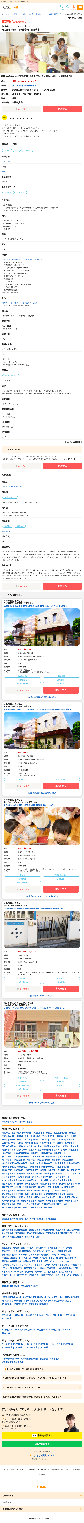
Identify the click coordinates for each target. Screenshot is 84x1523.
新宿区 (49, 1133)
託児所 (5, 1233)
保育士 (4, 171)
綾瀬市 (47, 1174)
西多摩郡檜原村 (45, 1150)
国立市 (14, 1146)
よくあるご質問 (9, 1470)
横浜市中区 (47, 1153)
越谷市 (5, 1187)
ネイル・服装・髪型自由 (39, 1255)
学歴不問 (18, 1268)
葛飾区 (35, 1140)
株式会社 (73, 1258)
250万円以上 (7, 1318)
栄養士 (5, 1359)
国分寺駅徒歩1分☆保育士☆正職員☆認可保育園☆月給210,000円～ (29, 805)
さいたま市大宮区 (9, 1177)
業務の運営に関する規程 (60, 1470)
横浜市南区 (58, 1153)
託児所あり (28, 1297)
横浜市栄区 (56, 1160)
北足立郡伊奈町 (8, 1194)
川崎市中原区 (59, 1163)
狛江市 (29, 1146)
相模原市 (72, 1150)
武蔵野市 (70, 1140)
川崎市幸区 (47, 1163)
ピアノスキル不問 (54, 1251)
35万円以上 (42, 1330)
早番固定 (25, 1286)
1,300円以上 (19, 1347)
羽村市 (12, 1150)
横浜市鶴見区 (8, 1153)
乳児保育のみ (38, 1251)
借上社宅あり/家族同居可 (13, 1301)
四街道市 (49, 1201)
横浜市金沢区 (38, 1157)
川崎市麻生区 (34, 1167)
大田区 (27, 1136)
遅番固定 (34, 1286)
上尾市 (69, 1184)
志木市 (41, 1187)
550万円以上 (7, 1315)
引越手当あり (26, 303)
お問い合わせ (75, 1470)
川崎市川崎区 (34, 1163)
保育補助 (67, 1251)
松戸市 (22, 1197)
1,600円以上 (57, 1344)
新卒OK (27, 1268)
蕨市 (11, 1187)
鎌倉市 (35, 1170)
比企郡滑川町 (36, 1194)
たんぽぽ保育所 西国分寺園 (24, 86)
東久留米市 (56, 1146)
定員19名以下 (29, 1261)
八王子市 (53, 1140)
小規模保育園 (48, 1230)
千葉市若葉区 (8, 1208)
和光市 (48, 1187)
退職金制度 (6, 259)
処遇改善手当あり (63, 1275)
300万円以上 (71, 1315)
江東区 (5, 1136)
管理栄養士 (14, 1359)
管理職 (16, 1248)
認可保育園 (6, 531)
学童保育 (29, 1237)
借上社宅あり (28, 259)
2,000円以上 (7, 1344)
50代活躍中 (7, 1272)
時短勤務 (15, 1286)
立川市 (62, 1140)
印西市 (68, 1201)
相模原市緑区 (48, 1167)
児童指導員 (54, 1359)
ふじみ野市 (54, 1191)
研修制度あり (16, 259)
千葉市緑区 (49, 1208)
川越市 (70, 1180)
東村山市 (68, 1143)
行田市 (20, 1184)
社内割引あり (21, 1304)
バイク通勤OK (68, 1248)
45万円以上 (18, 1330)
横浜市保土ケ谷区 (9, 1157)
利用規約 (32, 1470)
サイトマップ (21, 1470)
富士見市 (21, 1191)
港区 (42, 1133)
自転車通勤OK (54, 1248)
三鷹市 (5, 1143)
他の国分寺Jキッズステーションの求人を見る (42, 896)
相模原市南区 (8, 1170)
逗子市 (70, 1170)
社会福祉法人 (62, 1258)
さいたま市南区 (26, 1180)
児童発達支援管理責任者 (12, 1362)
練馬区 (20, 1140)
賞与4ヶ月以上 (41, 1272)
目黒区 (20, 1136)
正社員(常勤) (6, 161)
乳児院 (37, 1237)
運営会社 (42, 1474)
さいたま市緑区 (41, 1180)
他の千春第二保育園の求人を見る (42, 996)
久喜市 (71, 1187)
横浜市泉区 (68, 1160)
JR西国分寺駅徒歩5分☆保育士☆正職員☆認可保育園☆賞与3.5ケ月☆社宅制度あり (35, 606)
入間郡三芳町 (23, 1194)
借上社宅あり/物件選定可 (60, 1301)
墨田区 (72, 1133)
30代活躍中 (64, 1268)
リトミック (45, 1265)
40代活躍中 (75, 1268)
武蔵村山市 (68, 1146)
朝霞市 (33, 1187)
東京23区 (6, 1133)
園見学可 (29, 1272)
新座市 (56, 1187)
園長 (4, 1248)
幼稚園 (41, 1233)
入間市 (25, 1187)
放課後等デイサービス (69, 1233)
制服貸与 (44, 1304)
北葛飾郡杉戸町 (51, 1194)
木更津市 (13, 1197)
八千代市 (6, 1201)
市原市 (67, 1197)
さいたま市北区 (73, 1174)
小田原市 (51, 1170)
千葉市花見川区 (22, 1208)
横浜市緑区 (32, 1160)
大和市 (12, 1174)
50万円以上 (7, 1330)
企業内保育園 (73, 1230)
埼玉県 (22, 1122)
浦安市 (41, 1201)
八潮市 (12, 1191)
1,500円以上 (69, 1344)
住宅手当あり (15, 303)
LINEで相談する (42, 1444)
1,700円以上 (44, 1344)
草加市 (77, 1184)
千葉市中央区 (61, 1204)
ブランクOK (7, 1268)
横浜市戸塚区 (65, 1157)
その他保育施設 (20, 1230)
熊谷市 (5, 1184)
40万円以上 (30, 1330)
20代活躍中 (52, 1268)
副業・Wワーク (20, 1255)
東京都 (5, 1122)
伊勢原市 (21, 1174)
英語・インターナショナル (56, 1261)
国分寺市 (6, 1146)
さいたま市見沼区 (27, 1177)
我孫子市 (15, 1201)
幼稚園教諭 (26, 1359)
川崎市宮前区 (21, 1167)
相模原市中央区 (62, 1167)
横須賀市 (19, 1170)
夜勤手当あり (8, 1275)
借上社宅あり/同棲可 (70, 1297)
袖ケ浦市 (59, 1201)
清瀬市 (47, 1146)
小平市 (52, 1143)
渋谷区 (45, 1136)
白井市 (75, 1201)
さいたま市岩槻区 (57, 1180)
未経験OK (75, 1265)
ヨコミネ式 (22, 1265)
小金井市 (44, 1143)
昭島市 (20, 1143)
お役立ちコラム (8, 1502)
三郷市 (29, 1191)
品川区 (12, 1136)
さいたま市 (28, 1204)
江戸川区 (44, 1140)
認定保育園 (18, 1237)
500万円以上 (20, 1315)
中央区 (36, 1133)
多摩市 (77, 1146)
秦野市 (77, 1170)
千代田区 (27, 1133)
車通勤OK (41, 1248)
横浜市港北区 (52, 1157)
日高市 (37, 1191)
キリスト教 (33, 1265)
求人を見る (60, 690)
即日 (52, 1258)
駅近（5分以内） (28, 1248)
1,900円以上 (19, 1344)
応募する (62, 109)
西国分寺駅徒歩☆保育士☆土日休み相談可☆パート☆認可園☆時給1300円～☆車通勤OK (37, 709)
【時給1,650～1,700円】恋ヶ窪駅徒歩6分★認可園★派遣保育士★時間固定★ (33, 909)
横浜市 (56, 1150)
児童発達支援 (52, 1233)
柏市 (61, 1197)
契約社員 (24, 1219)
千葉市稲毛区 (36, 1208)
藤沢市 (43, 1170)
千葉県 (29, 1122)
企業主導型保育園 (17, 1233)
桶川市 (64, 1187)
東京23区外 (17, 1133)
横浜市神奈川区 (22, 1153)
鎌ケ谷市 (25, 1201)
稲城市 (5, 1150)
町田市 (35, 1143)
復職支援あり (8, 1304)
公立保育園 (7, 1237)
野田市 (29, 1197)
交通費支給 (38, 259)
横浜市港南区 (8, 1160)
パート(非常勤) (36, 1219)
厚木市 (5, 1174)
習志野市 (53, 1197)
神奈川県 (13, 1122)
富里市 (5, 1204)
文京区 (57, 1133)
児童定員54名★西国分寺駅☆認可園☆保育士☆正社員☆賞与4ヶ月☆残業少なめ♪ (34, 1008)
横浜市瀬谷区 (44, 1160)
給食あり (17, 1297)
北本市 (5, 1191)
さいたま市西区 (58, 1174)
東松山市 (44, 1184)
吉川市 (45, 1191)
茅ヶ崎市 (61, 1170)
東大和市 (38, 1146)
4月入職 (23, 1258)
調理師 (35, 1359)
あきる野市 (22, 1150)
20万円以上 (7, 1333)
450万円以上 (32, 1315)
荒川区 (5, 1140)
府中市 (12, 1143)
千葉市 (62, 1194)
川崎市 (64, 1150)
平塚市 (28, 1170)
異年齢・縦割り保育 (60, 1265)
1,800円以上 (32, 1344)
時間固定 (6, 1286)
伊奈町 (37, 1204)
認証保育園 (60, 1230)
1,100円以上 (44, 1347)
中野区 (52, 1136)
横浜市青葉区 (8, 1163)
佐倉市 (45, 1197)
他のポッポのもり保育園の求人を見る (42, 1103)
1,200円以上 (32, 1347)
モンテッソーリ (8, 1265)
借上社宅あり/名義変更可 (36, 1301)
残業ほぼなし (8, 1251)
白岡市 (64, 1191)
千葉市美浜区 (48, 1204)
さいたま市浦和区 (9, 1180)
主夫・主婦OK (38, 1268)
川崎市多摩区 (8, 1167)
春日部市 (53, 1184)
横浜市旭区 (20, 1160)
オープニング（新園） (39, 1258)
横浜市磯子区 (25, 1157)
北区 (74, 1136)
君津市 (33, 1201)
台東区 (64, 1133)
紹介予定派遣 (50, 1219)
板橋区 (12, 1140)
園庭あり (6, 1261)
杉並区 (60, 1136)
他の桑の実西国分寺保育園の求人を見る (42, 697)
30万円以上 (54, 1330)
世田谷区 (36, 1136)
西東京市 (32, 1150)
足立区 (27, 1140)
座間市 (39, 1174)
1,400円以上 (7, 1347)
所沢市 (27, 1184)
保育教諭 (44, 1359)
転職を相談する (42, 1435)
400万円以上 (45, 1315)
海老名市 (30, 1174)
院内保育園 (32, 1233)
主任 (9, 1248)
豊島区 (67, 1136)
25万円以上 (65, 1330)
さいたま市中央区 (44, 1177)
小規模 (39, 1261)
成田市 (37, 1197)
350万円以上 (58, 1315)
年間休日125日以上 (60, 1255)
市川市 (70, 1194)
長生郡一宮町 (15, 1204)
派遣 (4, 1219)
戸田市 (18, 1187)
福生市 (22, 1146)
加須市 (35, 1184)
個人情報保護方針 (43, 1470)
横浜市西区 (35, 1153)
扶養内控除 (7, 1255)
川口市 (12, 1184)
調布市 (27, 1143)
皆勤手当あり (34, 1275)
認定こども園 (34, 1230)
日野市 (60, 1143)
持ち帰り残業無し (23, 1251)
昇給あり (36, 303)
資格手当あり (48, 1275)
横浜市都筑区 (21, 1163)
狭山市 (62, 1184)
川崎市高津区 (73, 1163)
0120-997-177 (43, 1455)
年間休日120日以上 (10, 1258)
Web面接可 (18, 1272)
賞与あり (5, 303)
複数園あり (16, 1261)
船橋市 (5, 1197)
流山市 (75, 1197)
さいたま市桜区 (60, 1177)
